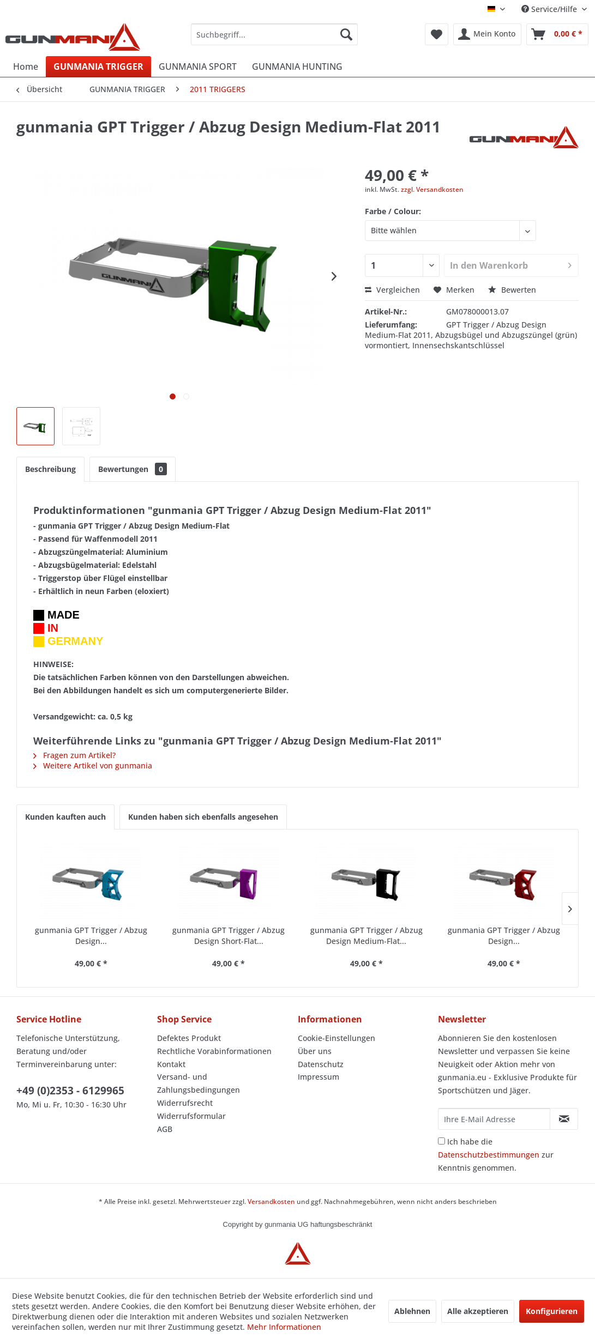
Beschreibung (50, 469)
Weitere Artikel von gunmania (92, 765)
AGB (164, 1129)
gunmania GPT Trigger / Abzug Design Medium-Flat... (366, 935)
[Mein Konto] (487, 34)
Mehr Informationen (284, 1327)
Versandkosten (271, 1201)
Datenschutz (321, 1064)
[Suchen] (346, 34)
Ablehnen (412, 1311)
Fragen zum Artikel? (74, 755)
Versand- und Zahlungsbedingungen (198, 1083)
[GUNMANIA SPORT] (197, 66)
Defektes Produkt (189, 1038)
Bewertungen (132, 469)
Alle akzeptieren (477, 1311)
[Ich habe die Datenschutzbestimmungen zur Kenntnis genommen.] (441, 1141)
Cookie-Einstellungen (336, 1038)
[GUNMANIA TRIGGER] (98, 66)
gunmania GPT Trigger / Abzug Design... (91, 935)
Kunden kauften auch (65, 817)
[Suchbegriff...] (274, 34)
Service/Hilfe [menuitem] (550, 9)
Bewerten (512, 289)
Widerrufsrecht (185, 1103)
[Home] (25, 66)
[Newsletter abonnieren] (564, 1119)
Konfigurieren (552, 1311)
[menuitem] (274, 34)
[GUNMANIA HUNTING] (297, 66)
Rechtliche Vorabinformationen (214, 1051)
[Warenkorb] (557, 34)
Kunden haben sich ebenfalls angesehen (203, 817)
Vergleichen (392, 289)
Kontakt (171, 1064)
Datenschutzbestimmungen (488, 1154)
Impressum (318, 1076)
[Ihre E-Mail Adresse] (494, 1119)
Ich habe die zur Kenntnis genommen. (496, 1154)
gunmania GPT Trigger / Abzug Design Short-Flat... (228, 935)
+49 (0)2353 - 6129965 (70, 1090)
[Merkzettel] (436, 34)
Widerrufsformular (191, 1116)
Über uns (315, 1051)
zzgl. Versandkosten (432, 189)
